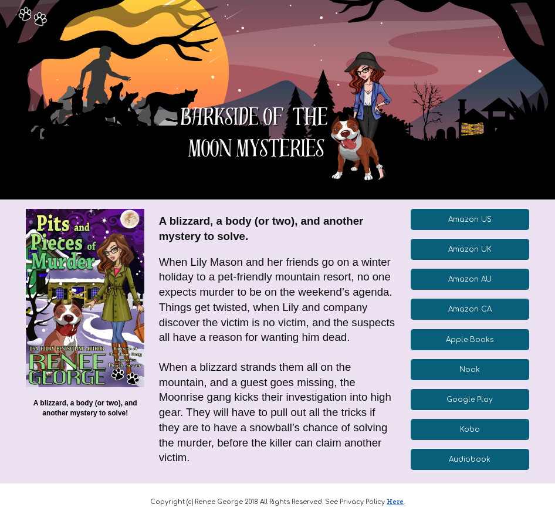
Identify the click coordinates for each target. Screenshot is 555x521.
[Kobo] (470, 429)
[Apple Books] (470, 340)
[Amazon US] (470, 219)
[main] (85, 407)
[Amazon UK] (470, 249)
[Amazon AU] (470, 279)
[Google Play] (470, 399)
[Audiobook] (470, 459)
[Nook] (470, 369)
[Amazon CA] (470, 309)
